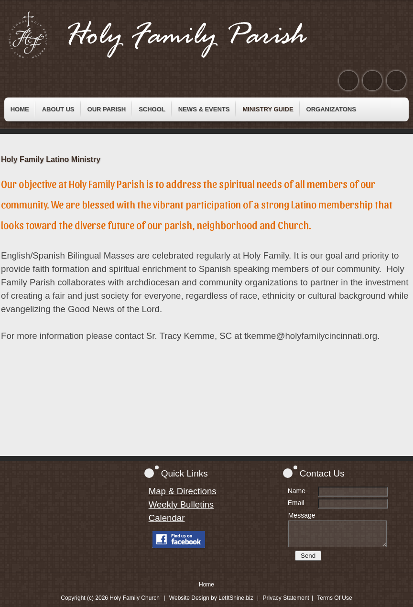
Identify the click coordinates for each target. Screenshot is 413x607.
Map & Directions (183, 491)
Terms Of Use (334, 598)
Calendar (167, 518)
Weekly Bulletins (181, 504)
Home (206, 584)
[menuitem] (19, 109)
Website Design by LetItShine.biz (211, 598)
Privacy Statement (286, 598)
